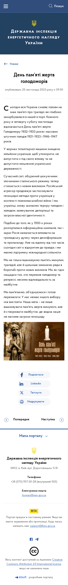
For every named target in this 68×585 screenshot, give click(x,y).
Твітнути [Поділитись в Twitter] (36, 392)
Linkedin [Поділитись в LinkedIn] (36, 383)
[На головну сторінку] (34, 33)
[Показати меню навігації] (5, 6)
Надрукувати (35, 401)
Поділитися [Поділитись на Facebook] (35, 374)
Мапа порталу (31, 436)
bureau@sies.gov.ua (34, 495)
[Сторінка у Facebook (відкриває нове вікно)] (31, 539)
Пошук (59, 6)
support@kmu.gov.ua (42, 526)
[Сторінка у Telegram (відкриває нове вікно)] (37, 539)
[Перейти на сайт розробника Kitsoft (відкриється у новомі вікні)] (21, 577)
